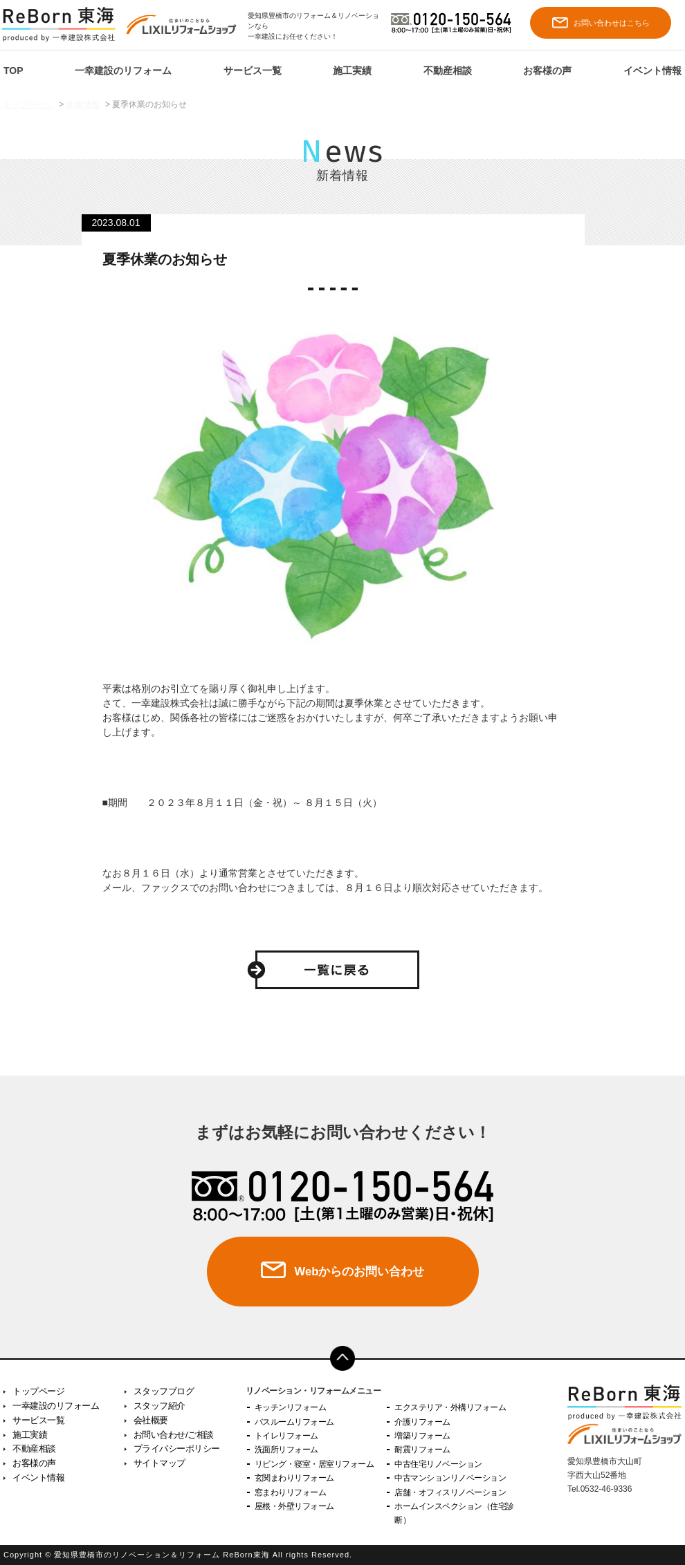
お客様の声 (547, 70)
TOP (13, 70)
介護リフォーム (422, 1422)
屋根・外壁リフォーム (294, 1506)
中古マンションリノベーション (450, 1478)
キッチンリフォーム (291, 1407)
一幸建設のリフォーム (123, 70)
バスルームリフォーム (294, 1422)
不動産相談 (447, 70)
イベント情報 (652, 70)
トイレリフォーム (286, 1436)
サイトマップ (159, 1463)
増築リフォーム (422, 1436)
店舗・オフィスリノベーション (450, 1492)
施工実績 (352, 70)
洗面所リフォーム (286, 1449)
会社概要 (151, 1420)
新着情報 (83, 104)
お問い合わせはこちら (601, 22)
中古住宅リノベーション (438, 1464)
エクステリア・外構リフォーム (450, 1407)
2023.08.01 (116, 222)
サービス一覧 (252, 70)
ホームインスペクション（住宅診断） (454, 1513)
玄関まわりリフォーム (294, 1478)
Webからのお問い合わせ (359, 1272)
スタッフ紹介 (159, 1405)
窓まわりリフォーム (291, 1492)
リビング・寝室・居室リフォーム (314, 1464)
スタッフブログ (164, 1391)
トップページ (28, 104)
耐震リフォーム (422, 1449)
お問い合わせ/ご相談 (174, 1435)
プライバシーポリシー (177, 1448)
